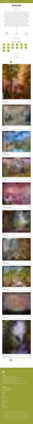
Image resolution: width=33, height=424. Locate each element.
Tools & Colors (5, 401)
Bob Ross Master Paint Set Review (9, 379)
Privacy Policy (5, 406)
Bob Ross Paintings (6, 387)
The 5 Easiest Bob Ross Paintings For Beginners (12, 377)
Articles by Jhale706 (16, 38)
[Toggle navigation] (29, 1)
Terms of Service (5, 407)
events (21, 57)
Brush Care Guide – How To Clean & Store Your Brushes (14, 383)
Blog (3, 394)
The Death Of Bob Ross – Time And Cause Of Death (13, 380)
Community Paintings (7, 389)
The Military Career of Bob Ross (9, 382)
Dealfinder (4, 403)
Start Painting (5, 397)
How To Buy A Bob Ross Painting (9, 376)
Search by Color (5, 390)
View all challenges (16, 53)
